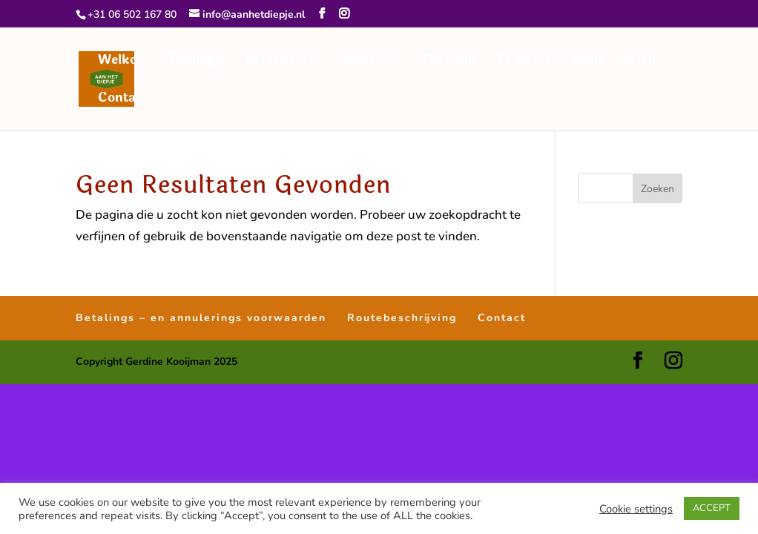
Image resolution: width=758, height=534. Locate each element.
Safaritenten (284, 62)
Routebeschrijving (402, 318)
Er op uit (523, 62)
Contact (123, 100)
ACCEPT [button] (712, 508)
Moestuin (372, 62)
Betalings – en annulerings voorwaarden (201, 318)
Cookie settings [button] (636, 508)
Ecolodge (197, 62)
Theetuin (448, 62)
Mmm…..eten (613, 62)
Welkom (123, 62)
